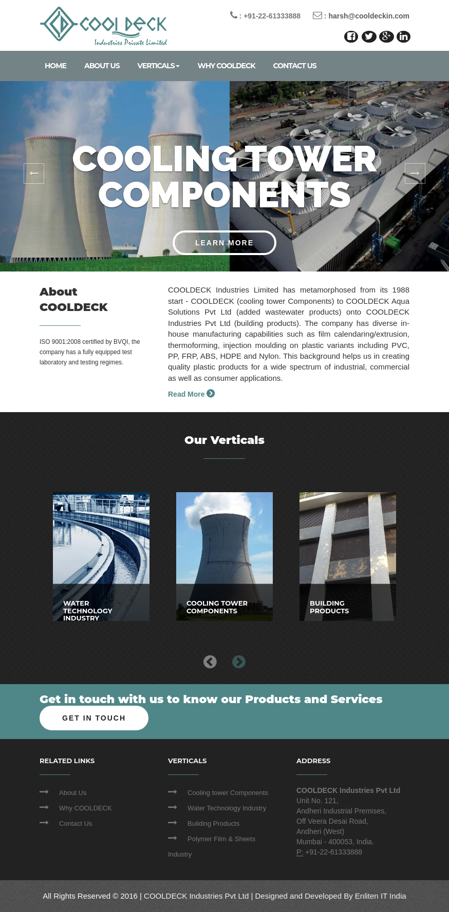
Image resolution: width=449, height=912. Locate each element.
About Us (102, 65)
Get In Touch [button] (94, 718)
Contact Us (294, 65)
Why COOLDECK (226, 65)
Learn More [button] (224, 243)
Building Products (213, 823)
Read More (191, 394)
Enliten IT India (380, 895)
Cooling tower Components (228, 793)
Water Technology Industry (227, 808)
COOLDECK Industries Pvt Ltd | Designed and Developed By (249, 895)
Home (55, 65)
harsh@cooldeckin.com (368, 16)
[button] (33, 176)
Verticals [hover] (159, 65)
